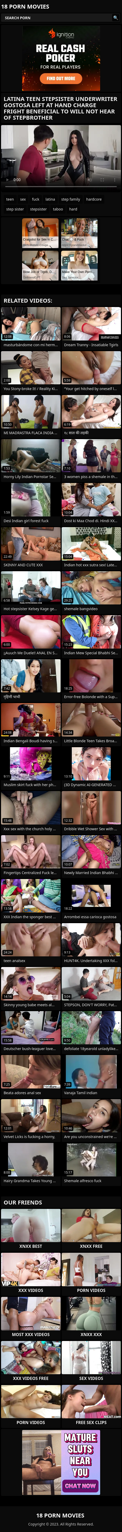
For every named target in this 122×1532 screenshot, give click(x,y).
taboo (58, 209)
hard (73, 209)
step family (70, 199)
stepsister (38, 209)
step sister (15, 209)
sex (23, 199)
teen (10, 199)
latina (50, 199)
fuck (35, 199)
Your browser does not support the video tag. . (61, 158)
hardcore (94, 199)
